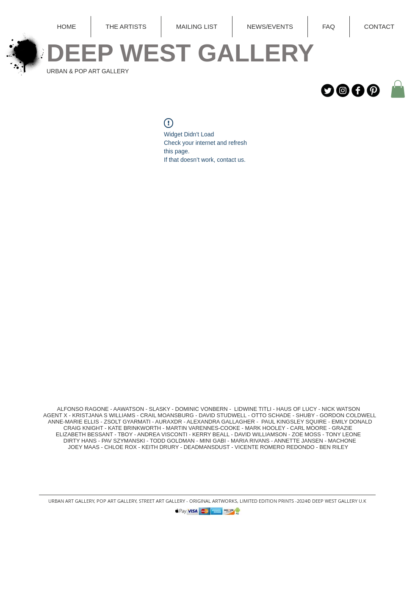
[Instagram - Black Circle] (342, 90)
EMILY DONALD (352, 421)
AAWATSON (128, 409)
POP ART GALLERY (116, 501)
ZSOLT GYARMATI (127, 421)
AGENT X (53, 415)
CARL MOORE (308, 428)
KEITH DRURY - (163, 447)
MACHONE (342, 441)
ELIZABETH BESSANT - (78, 434)
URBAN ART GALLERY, (71, 501)
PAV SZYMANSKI (124, 441)
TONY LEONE (343, 434)
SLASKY (160, 409)
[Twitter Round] (327, 90)
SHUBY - (308, 415)
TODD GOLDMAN (172, 441)
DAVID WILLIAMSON (260, 434)
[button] (397, 89)
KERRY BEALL (211, 434)
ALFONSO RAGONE (74, 409)
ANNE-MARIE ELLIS (73, 421)
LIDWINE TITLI (252, 409)
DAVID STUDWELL (222, 415)
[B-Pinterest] (373, 90)
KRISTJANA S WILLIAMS (104, 415)
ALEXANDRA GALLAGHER (221, 421)
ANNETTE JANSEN (299, 441)
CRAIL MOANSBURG (167, 415)
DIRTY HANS (80, 441)
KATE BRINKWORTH (134, 428)
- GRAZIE (339, 428)
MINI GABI (212, 441)
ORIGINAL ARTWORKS (213, 501)
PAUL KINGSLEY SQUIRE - (296, 421)
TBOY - (127, 434)
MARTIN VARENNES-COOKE (203, 428)
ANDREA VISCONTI (162, 434)
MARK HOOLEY (265, 428)
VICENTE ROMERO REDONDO (275, 447)
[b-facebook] (358, 90)
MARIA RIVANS (251, 441)
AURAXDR (168, 421)
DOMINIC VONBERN (201, 409)
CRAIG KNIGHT (84, 428)
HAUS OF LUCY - (298, 409)
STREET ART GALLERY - (164, 501)
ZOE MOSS (306, 434)
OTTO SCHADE (271, 415)
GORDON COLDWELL (348, 415)
